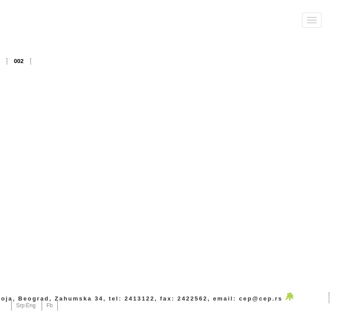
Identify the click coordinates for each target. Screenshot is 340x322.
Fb (50, 305)
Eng (30, 305)
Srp (20, 305)
